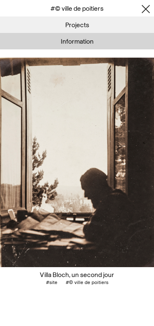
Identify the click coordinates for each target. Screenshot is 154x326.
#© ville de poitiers (87, 282)
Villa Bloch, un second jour (77, 274)
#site (51, 282)
